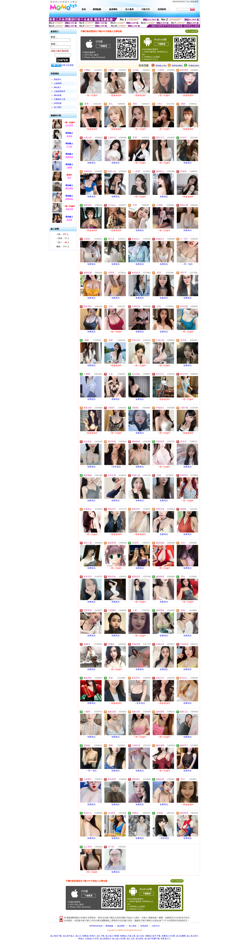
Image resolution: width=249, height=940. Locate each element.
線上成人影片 (192, 936)
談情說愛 (57, 103)
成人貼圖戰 (181, 936)
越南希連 (69, 157)
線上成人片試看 (119, 938)
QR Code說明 (192, 31)
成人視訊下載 (56, 936)
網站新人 (57, 87)
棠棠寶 (69, 220)
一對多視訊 (116, 467)
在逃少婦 (69, 209)
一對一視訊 (187, 264)
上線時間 (57, 83)
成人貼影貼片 (105, 938)
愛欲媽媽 (69, 188)
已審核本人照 (59, 99)
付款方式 (156, 926)
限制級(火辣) (161, 66)
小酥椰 (69, 167)
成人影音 (139, 938)
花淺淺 (69, 136)
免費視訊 (91, 163)
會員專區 (121, 926)
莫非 (69, 177)
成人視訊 (57, 107)
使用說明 (144, 926)
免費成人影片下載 (152, 936)
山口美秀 (69, 125)
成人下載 (100, 936)
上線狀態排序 (59, 91)
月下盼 (69, 146)
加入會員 (132, 926)
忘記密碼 (70, 65)
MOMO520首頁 (96, 926)
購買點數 (109, 926)
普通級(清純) (193, 66)
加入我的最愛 (192, 1)
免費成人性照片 (89, 936)
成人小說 (130, 938)
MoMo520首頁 (179, 1)
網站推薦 (57, 95)
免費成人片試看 (168, 936)
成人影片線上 (68, 936)
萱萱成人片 (165, 938)
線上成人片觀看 (112, 936)
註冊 (63, 65)
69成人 (81, 938)
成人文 (78, 936)
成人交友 (140, 936)
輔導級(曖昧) (177, 66)
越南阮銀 (69, 199)
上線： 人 (62, 234)
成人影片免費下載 (152, 938)
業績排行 (57, 79)
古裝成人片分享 (92, 938)
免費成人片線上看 (127, 936)
